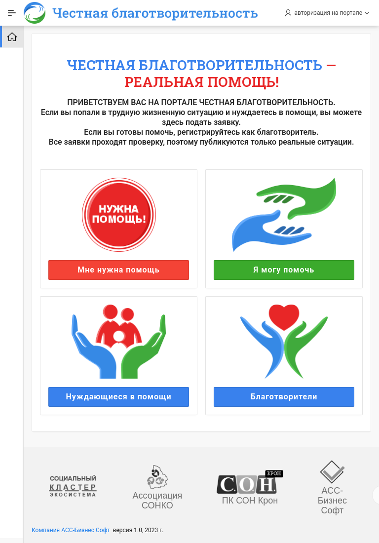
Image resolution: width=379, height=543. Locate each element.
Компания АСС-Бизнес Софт (71, 530)
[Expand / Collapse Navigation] (12, 13)
